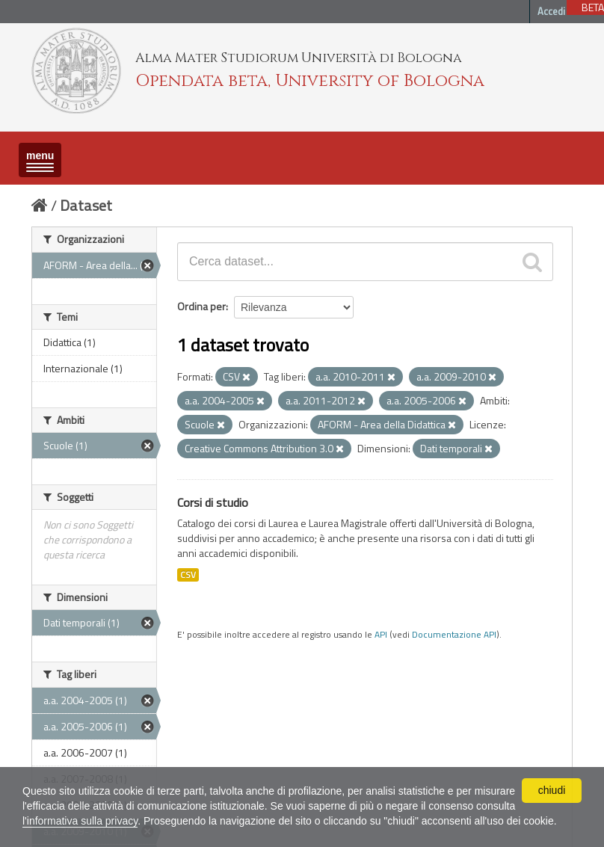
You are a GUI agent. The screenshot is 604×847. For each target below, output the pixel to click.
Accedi (551, 11)
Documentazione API (454, 634)
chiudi (552, 790)
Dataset (86, 205)
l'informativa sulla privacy (80, 821)
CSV (188, 575)
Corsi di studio (212, 502)
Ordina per (201, 306)
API (381, 634)
